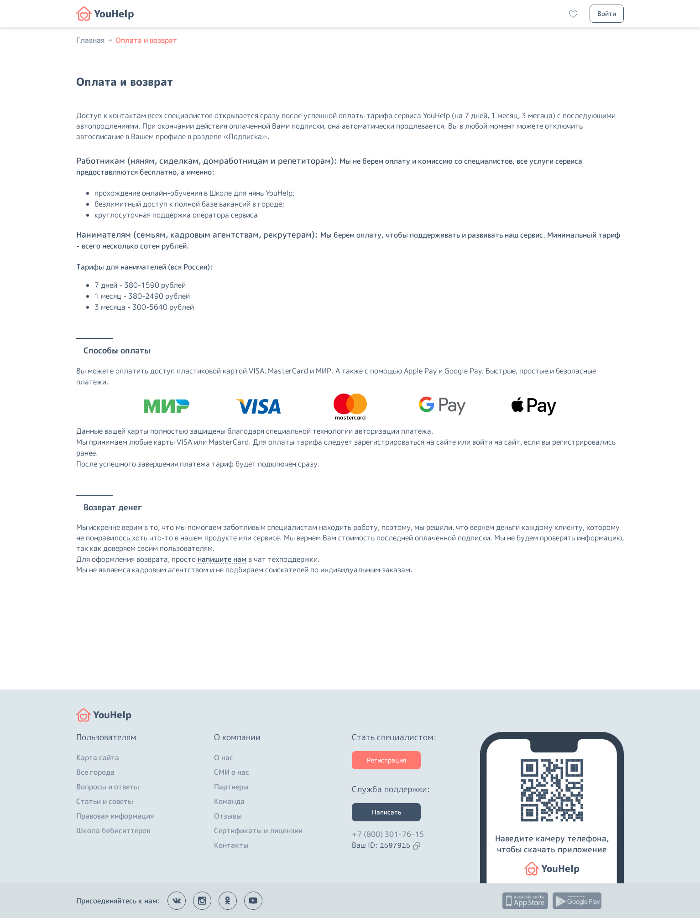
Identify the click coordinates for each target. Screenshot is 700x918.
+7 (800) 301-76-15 (388, 834)
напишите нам (222, 559)
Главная (95, 40)
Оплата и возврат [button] (146, 40)
